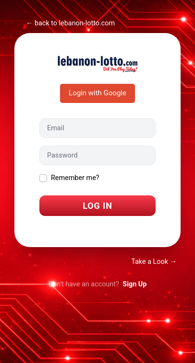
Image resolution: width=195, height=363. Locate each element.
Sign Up (134, 284)
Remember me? (75, 178)
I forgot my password (72, 229)
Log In (97, 206)
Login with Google (97, 93)
